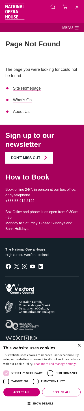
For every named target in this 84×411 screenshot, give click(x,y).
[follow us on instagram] (24, 266)
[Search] (52, 6)
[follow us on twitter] (16, 266)
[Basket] (64, 6)
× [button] (79, 345)
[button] (70, 28)
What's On (22, 100)
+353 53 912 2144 (19, 201)
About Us (21, 111)
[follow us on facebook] (8, 266)
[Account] (77, 6)
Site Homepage (27, 88)
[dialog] (42, 376)
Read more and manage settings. (55, 364)
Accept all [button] (21, 392)
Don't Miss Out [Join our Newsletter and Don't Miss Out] (29, 158)
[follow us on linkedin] (40, 266)
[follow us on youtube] (32, 266)
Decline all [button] (61, 392)
